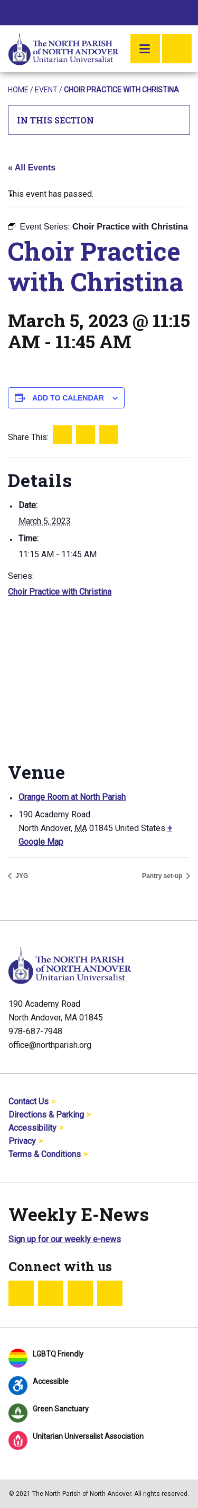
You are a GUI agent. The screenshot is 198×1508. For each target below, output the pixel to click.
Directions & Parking (46, 1115)
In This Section (99, 120)
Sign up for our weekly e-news (64, 1239)
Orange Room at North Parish (72, 797)
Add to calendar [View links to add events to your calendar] (68, 398)
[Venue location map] (99, 681)
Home (18, 89)
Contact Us (28, 1101)
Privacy (22, 1141)
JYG (21, 876)
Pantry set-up (163, 876)
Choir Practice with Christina (59, 592)
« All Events (31, 167)
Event (46, 89)
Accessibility (32, 1128)
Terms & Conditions (44, 1154)
